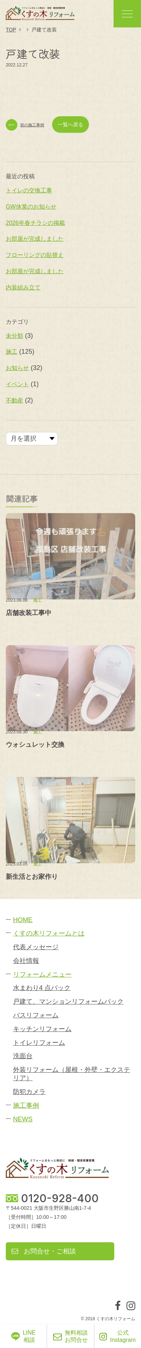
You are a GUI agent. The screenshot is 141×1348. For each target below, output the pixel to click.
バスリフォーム (36, 1015)
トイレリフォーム (39, 1042)
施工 (11, 352)
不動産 (14, 400)
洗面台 (23, 1056)
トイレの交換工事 (29, 190)
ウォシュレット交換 (35, 744)
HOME (23, 920)
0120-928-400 (60, 1198)
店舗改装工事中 (28, 612)
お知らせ (17, 368)
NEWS (23, 1119)
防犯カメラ (29, 1091)
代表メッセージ (36, 947)
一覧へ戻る (70, 124)
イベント (17, 384)
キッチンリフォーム (42, 1029)
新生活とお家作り (32, 876)
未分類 (14, 336)
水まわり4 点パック (41, 987)
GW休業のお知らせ (31, 207)
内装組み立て (23, 287)
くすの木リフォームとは (49, 933)
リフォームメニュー (42, 974)
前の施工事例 (25, 125)
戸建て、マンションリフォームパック (68, 1001)
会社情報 (26, 960)
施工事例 (26, 1105)
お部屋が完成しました (35, 239)
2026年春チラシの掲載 (35, 223)
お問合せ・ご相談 (44, 1251)
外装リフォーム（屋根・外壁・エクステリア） (71, 1074)
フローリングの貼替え (35, 255)
